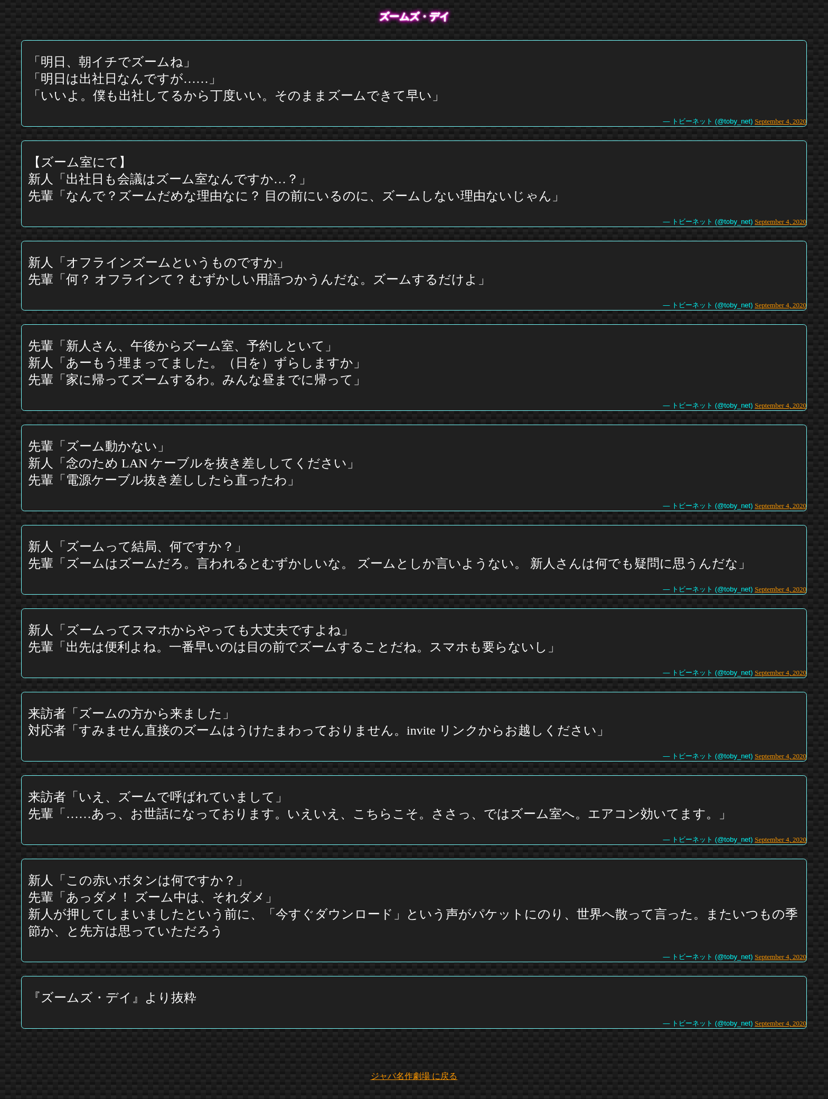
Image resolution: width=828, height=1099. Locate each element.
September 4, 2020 (780, 121)
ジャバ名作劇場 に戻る (414, 1076)
